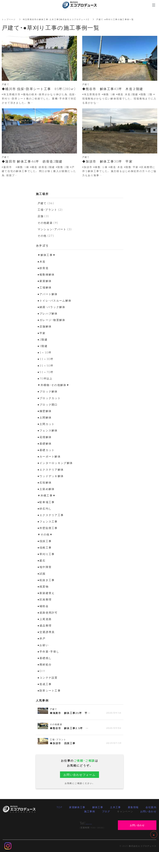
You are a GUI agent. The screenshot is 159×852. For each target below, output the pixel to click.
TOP (59, 807)
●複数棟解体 (47, 274)
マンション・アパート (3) (56, 229)
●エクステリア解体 (51, 469)
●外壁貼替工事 (48, 528)
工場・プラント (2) (51, 209)
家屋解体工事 (77, 807)
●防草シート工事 (50, 690)
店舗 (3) (44, 216)
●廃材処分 (45, 664)
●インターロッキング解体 (56, 463)
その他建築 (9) (48, 222)
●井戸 (42, 638)
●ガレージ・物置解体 (52, 320)
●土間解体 (45, 417)
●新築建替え (47, 593)
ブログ (106, 811)
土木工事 (115, 807)
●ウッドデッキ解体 (51, 476)
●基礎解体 (45, 443)
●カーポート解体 (50, 456)
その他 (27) (46, 235)
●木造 (42, 261)
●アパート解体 (48, 294)
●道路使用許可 (48, 612)
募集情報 (133, 807)
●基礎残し (45, 658)
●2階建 (43, 339)
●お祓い (43, 645)
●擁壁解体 (45, 411)
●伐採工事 (45, 541)
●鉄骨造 (43, 268)
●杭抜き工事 (47, 580)
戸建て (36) (46, 203)
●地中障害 (45, 567)
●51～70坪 (46, 372)
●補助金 (43, 606)
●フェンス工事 (48, 521)
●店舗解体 (45, 326)
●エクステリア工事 (51, 515)
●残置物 (43, 586)
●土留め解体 (47, 489)
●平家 (42, 333)
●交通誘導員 (47, 632)
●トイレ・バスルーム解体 (56, 300)
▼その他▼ (46, 534)
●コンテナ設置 (48, 677)
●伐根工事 (45, 547)
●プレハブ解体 (48, 313)
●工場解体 (45, 287)
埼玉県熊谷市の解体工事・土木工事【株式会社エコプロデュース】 (60, 19)
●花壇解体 (45, 437)
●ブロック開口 (48, 404)
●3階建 (43, 346)
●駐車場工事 (47, 502)
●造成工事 (45, 684)
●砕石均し (45, 508)
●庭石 (42, 560)
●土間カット (47, 424)
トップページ (9, 19)
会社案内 (151, 807)
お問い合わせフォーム (79, 774)
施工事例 (89, 811)
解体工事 (97, 807)
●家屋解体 (45, 281)
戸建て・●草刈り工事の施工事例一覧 (123, 19)
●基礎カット (47, 450)
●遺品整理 (45, 625)
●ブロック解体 (48, 391)
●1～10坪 (45, 352)
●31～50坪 (46, 365)
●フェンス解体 (48, 430)
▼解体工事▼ (47, 255)
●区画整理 (45, 599)
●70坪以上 (45, 378)
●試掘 (42, 573)
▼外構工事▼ (47, 495)
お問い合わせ (148, 811)
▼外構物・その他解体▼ (55, 385)
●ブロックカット (50, 398)
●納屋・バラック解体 (52, 307)
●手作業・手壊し (49, 651)
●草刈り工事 (47, 554)
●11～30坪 (46, 359)
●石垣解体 (45, 482)
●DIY (42, 671)
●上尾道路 (45, 619)
